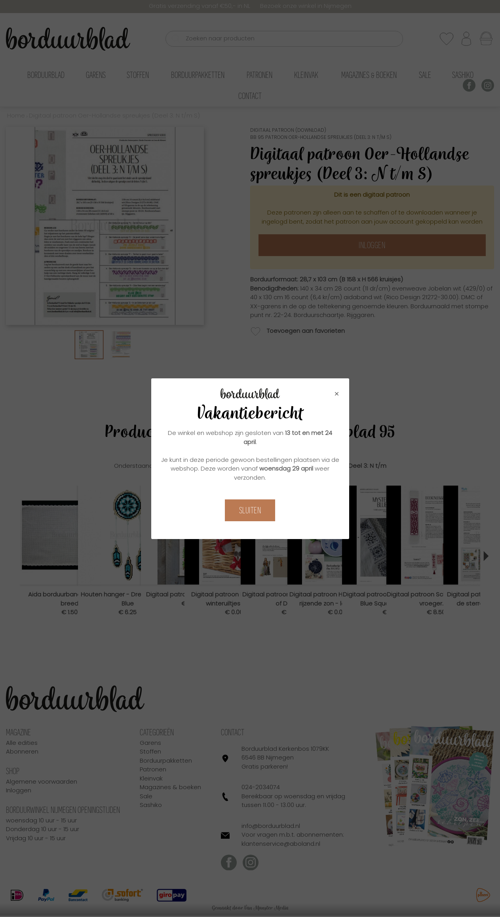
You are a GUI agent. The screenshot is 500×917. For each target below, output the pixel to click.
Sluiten (250, 510)
